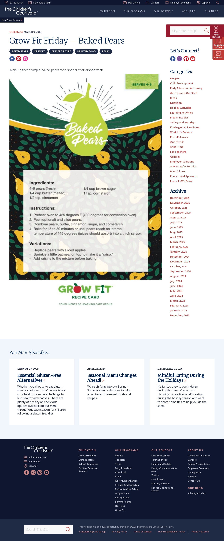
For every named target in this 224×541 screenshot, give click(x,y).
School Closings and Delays (162, 489)
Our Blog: (16, 32)
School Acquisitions (199, 464)
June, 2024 (176, 286)
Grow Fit (119, 510)
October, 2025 (178, 207)
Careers (152, 2)
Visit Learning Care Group (92, 531)
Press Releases (179, 137)
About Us (189, 11)
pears (105, 51)
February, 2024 (179, 305)
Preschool (120, 472)
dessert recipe (61, 51)
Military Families (160, 483)
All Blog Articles (196, 493)
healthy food (86, 51)
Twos (118, 464)
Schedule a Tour (39, 2)
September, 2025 (180, 212)
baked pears (20, 51)
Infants (119, 455)
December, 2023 (179, 315)
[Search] (209, 30)
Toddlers (120, 459)
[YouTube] (192, 58)
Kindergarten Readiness (184, 127)
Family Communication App (164, 469)
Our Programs (134, 11)
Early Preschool (123, 468)
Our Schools (163, 11)
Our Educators (86, 459)
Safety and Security (182, 122)
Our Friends (177, 142)
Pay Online (131, 2)
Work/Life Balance (181, 132)
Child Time (176, 147)
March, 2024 (177, 300)
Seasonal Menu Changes (112, 378)
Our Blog (212, 11)
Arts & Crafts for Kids (183, 166)
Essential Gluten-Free (39, 378)
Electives (120, 505)
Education (107, 11)
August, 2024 (178, 276)
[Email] (25, 58)
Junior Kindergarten (126, 480)
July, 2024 (176, 281)
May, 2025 (176, 232)
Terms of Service (142, 531)
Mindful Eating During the (180, 378)
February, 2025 (179, 246)
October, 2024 (178, 266)
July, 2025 (176, 222)
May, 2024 (176, 291)
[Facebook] (12, 58)
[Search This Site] (48, 529)
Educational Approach (183, 176)
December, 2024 (179, 256)
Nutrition (176, 102)
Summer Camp (123, 501)
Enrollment (157, 479)
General (175, 156)
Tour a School (159, 459)
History (192, 476)
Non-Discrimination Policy (171, 531)
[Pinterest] (18, 58)
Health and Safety (161, 464)
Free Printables (179, 117)
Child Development (181, 83)
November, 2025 (180, 202)
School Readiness (88, 464)
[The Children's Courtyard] (21, 11)
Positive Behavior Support (88, 469)
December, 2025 (179, 198)
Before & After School (127, 489)
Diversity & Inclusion (199, 455)
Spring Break (122, 497)
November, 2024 (180, 261)
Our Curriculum (87, 455)
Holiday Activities (180, 107)
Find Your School (11, 19)
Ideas (173, 98)
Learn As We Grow (181, 181)
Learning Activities (181, 112)
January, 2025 (178, 251)
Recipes (174, 78)
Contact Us (194, 480)
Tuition (155, 475)
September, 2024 (180, 271)
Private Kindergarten (127, 485)
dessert (39, 51)
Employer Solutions (178, 2)
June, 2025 (176, 227)
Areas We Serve (200, 531)
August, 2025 (178, 217)
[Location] (188, 30)
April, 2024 (176, 295)
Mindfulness (177, 171)
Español (203, 2)
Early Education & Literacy (186, 88)
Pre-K (118, 476)
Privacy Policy (119, 531)
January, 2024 (178, 310)
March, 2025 (177, 242)
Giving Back (194, 472)
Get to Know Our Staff (183, 93)
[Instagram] (179, 58)
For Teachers (178, 151)
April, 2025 (176, 237)
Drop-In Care (122, 493)
